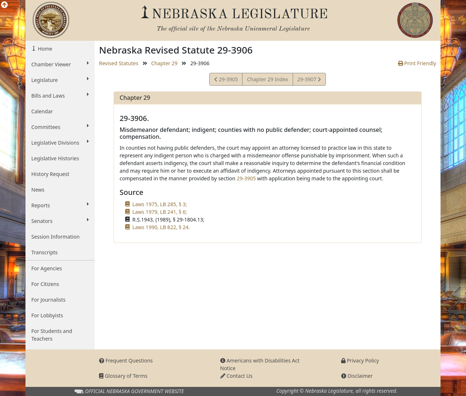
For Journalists (48, 299)
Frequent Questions (126, 360)
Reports (60, 205)
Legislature (60, 79)
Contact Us (236, 375)
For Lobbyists (47, 315)
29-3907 (309, 80)
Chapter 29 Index (267, 79)
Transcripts (44, 252)
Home (44, 48)
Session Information (55, 236)
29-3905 (226, 80)
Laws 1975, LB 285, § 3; (160, 204)
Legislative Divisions (60, 142)
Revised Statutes (118, 63)
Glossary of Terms (123, 375)
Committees (60, 126)
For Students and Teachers (51, 335)
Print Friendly (417, 63)
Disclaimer (357, 375)
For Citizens (45, 284)
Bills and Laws (60, 95)
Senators (60, 220)
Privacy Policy (360, 360)
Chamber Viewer (60, 64)
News (37, 189)
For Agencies (46, 268)
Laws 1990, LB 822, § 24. (161, 227)
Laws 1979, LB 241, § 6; (160, 211)
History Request (50, 173)
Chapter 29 (164, 63)
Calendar (42, 111)
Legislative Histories (55, 158)
